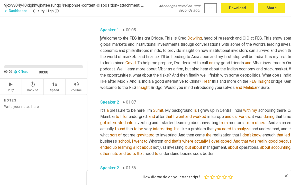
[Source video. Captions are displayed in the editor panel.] (43, 38)
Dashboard (16, 11)
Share (272, 8)
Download (237, 8)
